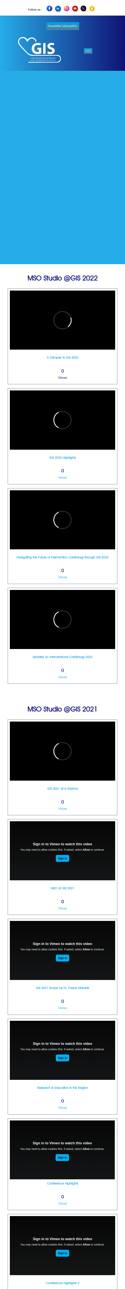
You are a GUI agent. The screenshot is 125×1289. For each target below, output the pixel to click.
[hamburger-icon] (88, 51)
